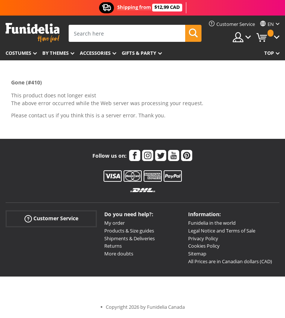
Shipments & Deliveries (129, 238)
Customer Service (51, 218)
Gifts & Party (139, 53)
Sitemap (197, 253)
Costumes (18, 53)
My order (114, 223)
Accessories (95, 53)
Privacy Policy (203, 238)
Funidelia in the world (212, 223)
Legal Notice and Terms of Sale (221, 230)
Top (269, 53)
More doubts (118, 253)
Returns (113, 245)
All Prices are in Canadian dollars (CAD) (230, 261)
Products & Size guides (129, 230)
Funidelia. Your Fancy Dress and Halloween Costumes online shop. (32, 33)
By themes (55, 53)
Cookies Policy (204, 245)
